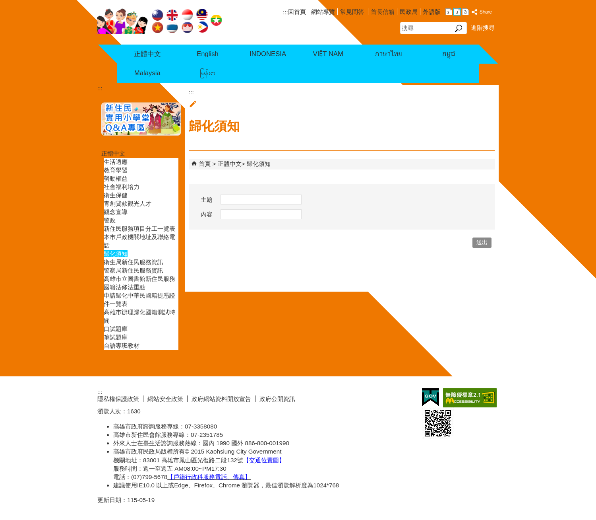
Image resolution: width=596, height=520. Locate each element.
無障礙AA (470, 397)
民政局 (409, 11)
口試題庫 (116, 328)
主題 (207, 199)
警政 (110, 220)
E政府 (430, 397)
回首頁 (297, 11)
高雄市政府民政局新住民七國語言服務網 (160, 20)
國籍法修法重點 (124, 287)
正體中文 (147, 54)
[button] (459, 28)
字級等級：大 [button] (465, 11)
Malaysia (147, 73)
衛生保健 (116, 195)
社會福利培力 (121, 186)
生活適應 (116, 161)
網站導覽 (323, 11)
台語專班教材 (121, 345)
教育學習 (116, 170)
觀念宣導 (116, 211)
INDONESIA (268, 54)
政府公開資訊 (277, 398)
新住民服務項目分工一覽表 (139, 228)
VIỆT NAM (328, 54)
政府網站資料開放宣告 (221, 398)
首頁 (205, 163)
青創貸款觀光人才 (127, 203)
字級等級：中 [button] (457, 12)
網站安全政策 (165, 398)
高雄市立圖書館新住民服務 (139, 278)
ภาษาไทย (388, 54)
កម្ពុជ (448, 54)
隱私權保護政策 (118, 398)
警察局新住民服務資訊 (133, 270)
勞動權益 (116, 178)
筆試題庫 (116, 337)
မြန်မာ (207, 73)
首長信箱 (383, 11)
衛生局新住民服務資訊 (133, 262)
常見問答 (353, 11)
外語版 (432, 11)
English (208, 54)
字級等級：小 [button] (448, 11)
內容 (207, 214)
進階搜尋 (483, 27)
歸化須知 (116, 253)
